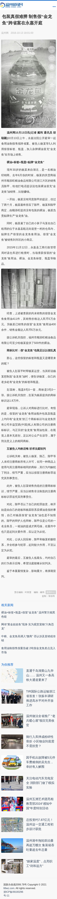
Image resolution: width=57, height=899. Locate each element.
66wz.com (8, 888)
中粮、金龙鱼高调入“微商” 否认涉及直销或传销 (28, 638)
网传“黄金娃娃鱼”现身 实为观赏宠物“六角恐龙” (27, 626)
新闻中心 (51, 592)
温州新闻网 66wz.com (28, 583)
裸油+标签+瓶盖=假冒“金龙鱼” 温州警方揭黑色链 (28, 614)
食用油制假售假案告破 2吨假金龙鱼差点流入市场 (28, 650)
